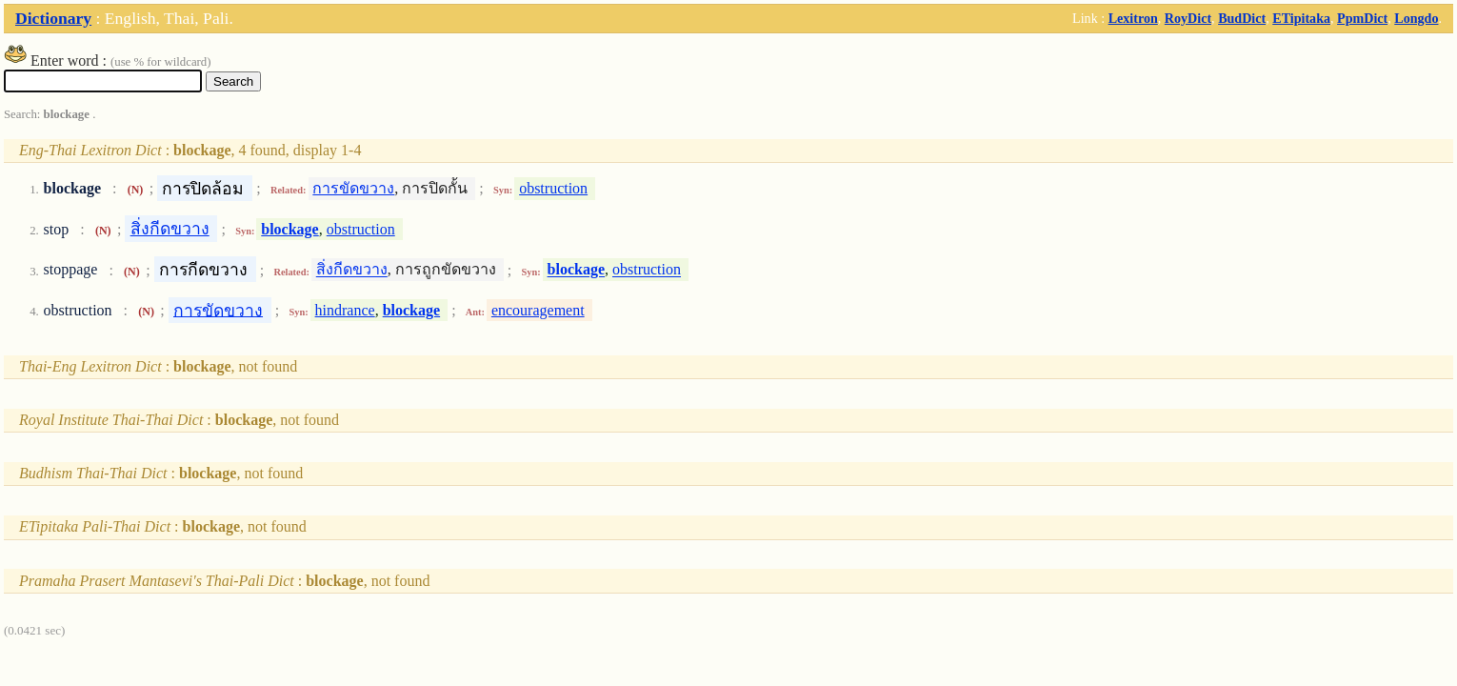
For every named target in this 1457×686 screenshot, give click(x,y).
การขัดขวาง (353, 188)
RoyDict (1188, 18)
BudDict (1242, 18)
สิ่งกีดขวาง (170, 228)
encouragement (538, 310)
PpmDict (1362, 18)
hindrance (345, 310)
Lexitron (1133, 18)
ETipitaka (1301, 18)
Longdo (1416, 18)
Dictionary (53, 18)
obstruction (553, 188)
